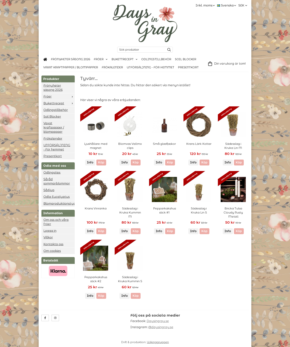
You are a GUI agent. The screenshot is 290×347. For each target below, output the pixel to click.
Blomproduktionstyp (59, 203)
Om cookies (52, 251)
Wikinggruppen (158, 342)
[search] (168, 49)
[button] (101, 162)
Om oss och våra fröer (56, 222)
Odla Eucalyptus (56, 197)
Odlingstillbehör (156, 59)
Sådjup (48, 190)
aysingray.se (159, 321)
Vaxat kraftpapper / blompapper (70, 67)
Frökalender (112, 67)
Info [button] (90, 162)
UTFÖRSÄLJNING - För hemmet (150, 67)
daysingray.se (162, 327)
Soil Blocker (185, 59)
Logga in (49, 231)
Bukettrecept (125, 59)
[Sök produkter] (140, 49)
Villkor (48, 237)
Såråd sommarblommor (56, 181)
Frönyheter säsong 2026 (70, 59)
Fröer (101, 59)
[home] (45, 59)
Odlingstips (51, 172)
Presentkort (188, 67)
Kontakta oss (53, 244)
